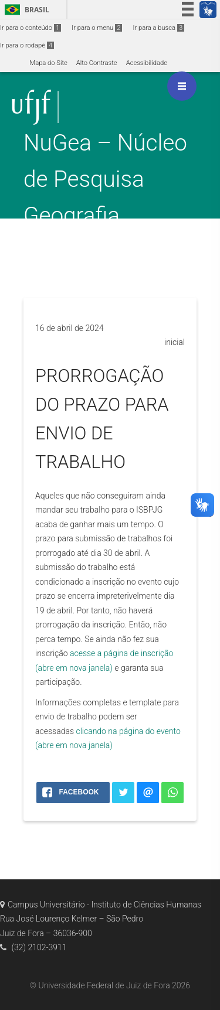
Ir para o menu (97, 28)
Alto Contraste (96, 63)
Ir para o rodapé (27, 45)
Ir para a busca (158, 28)
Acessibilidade (146, 63)
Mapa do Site (48, 63)
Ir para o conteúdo (30, 28)
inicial (174, 342)
